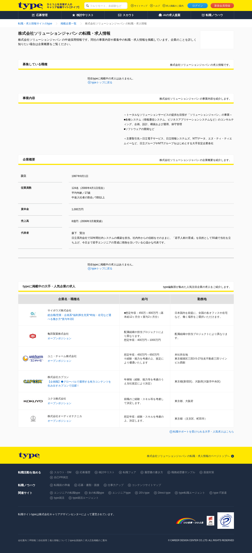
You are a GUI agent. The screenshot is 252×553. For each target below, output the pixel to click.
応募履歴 (85, 472)
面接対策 (209, 472)
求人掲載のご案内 (174, 6)
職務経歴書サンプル (183, 472)
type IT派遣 (220, 492)
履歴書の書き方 (154, 472)
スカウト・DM (62, 472)
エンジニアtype (121, 492)
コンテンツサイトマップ (146, 485)
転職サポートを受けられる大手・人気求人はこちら (203, 431)
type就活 (59, 497)
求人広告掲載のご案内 (96, 540)
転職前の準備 (62, 485)
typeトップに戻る (101, 82)
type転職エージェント (192, 492)
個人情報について (58, 540)
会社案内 (22, 540)
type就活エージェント (86, 497)
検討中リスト (107, 472)
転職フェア (129, 472)
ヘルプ (156, 6)
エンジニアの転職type (67, 492)
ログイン (197, 5)
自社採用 (42, 540)
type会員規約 (76, 540)
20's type (144, 492)
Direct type (164, 492)
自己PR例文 (61, 477)
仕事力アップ (116, 485)
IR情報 (32, 540)
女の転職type (96, 492)
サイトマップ (140, 6)
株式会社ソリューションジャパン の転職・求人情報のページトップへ (188, 456)
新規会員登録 (222, 5)
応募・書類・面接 (88, 485)
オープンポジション (59, 338)
